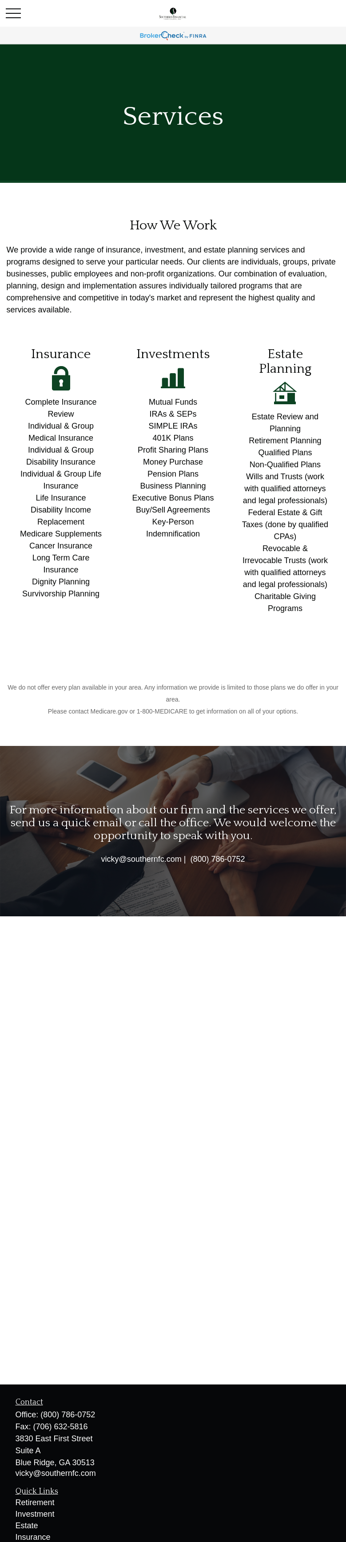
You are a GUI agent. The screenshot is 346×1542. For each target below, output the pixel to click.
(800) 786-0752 (67, 1414)
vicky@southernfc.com (56, 1473)
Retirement (35, 1502)
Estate (27, 1525)
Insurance (33, 1537)
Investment (35, 1514)
